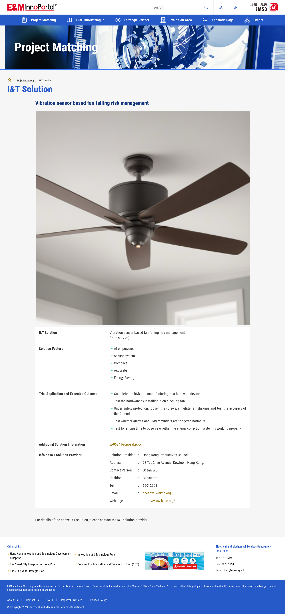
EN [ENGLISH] (235, 7)
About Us (12, 600)
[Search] (176, 7)
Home (9, 80)
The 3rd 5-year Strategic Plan (27, 571)
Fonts (221, 7)
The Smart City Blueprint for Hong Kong (33, 564)
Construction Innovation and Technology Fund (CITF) (108, 564)
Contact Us (32, 600)
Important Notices (71, 600)
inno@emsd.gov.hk (235, 570)
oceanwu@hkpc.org (157, 493)
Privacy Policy (98, 600)
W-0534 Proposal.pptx (125, 444)
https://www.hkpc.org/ (159, 501)
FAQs (50, 600)
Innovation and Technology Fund (97, 554)
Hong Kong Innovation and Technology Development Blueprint (40, 556)
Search (206, 7)
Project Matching (25, 80)
